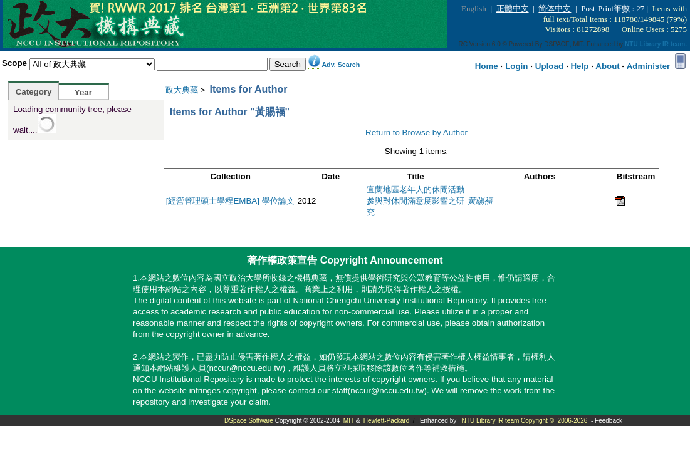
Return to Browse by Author (416, 132)
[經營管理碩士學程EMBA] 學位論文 (230, 200)
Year (83, 92)
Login (516, 66)
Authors (540, 176)
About (607, 66)
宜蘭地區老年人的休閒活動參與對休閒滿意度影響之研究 (415, 201)
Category (34, 91)
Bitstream (636, 176)
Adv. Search (340, 64)
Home (486, 66)
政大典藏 (181, 90)
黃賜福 (480, 200)
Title (415, 176)
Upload (549, 66)
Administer (649, 66)
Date (330, 176)
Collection (230, 176)
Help (579, 66)
